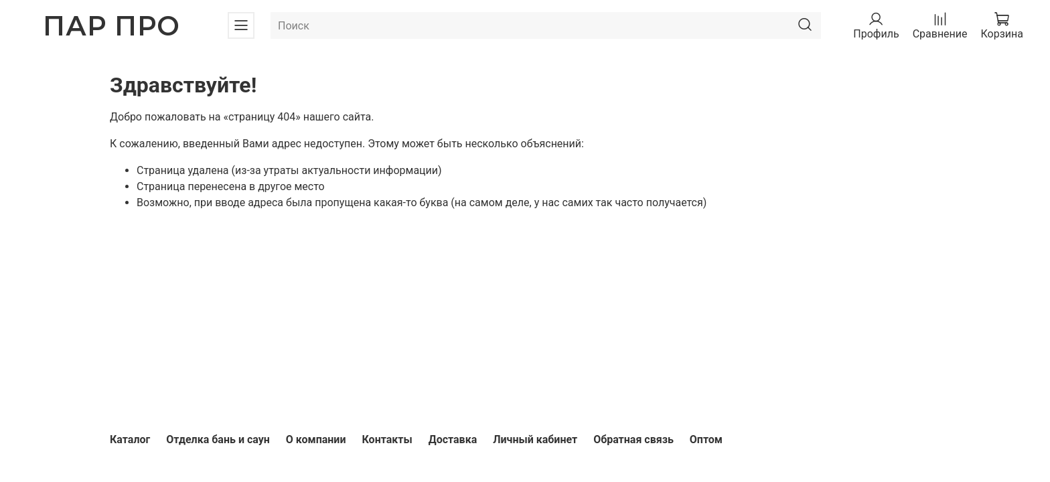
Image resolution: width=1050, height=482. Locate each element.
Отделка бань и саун (218, 439)
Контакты (387, 439)
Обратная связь (633, 439)
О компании (316, 439)
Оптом (706, 439)
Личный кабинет (535, 439)
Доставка (453, 439)
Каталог (130, 439)
